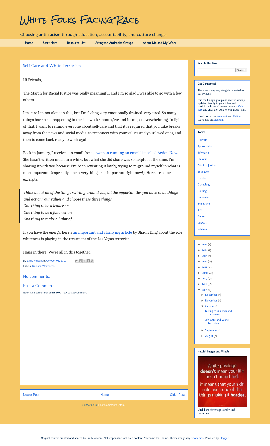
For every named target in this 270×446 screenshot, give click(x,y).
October (210, 306)
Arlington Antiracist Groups (114, 43)
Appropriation (205, 146)
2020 (205, 273)
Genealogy (204, 184)
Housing (202, 191)
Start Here (50, 43)
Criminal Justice (206, 165)
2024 (205, 250)
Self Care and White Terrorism (217, 321)
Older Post (177, 394)
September (211, 330)
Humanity (203, 197)
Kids (200, 210)
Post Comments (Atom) (111, 404)
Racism (36, 266)
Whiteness (48, 266)
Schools (202, 223)
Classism (202, 159)
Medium (218, 119)
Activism (202, 140)
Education (203, 171)
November (211, 300)
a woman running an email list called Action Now (135, 152)
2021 (205, 267)
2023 (205, 256)
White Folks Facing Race (80, 19)
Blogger (223, 438)
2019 (205, 278)
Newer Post (31, 394)
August (209, 336)
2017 (204, 290)
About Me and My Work (159, 43)
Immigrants (204, 203)
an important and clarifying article (102, 232)
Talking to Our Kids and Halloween (218, 312)
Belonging (203, 152)
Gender (202, 178)
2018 (205, 284)
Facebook (221, 116)
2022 (205, 261)
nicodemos (197, 438)
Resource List (76, 43)
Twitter (237, 116)
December (211, 294)
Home (29, 43)
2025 (205, 244)
